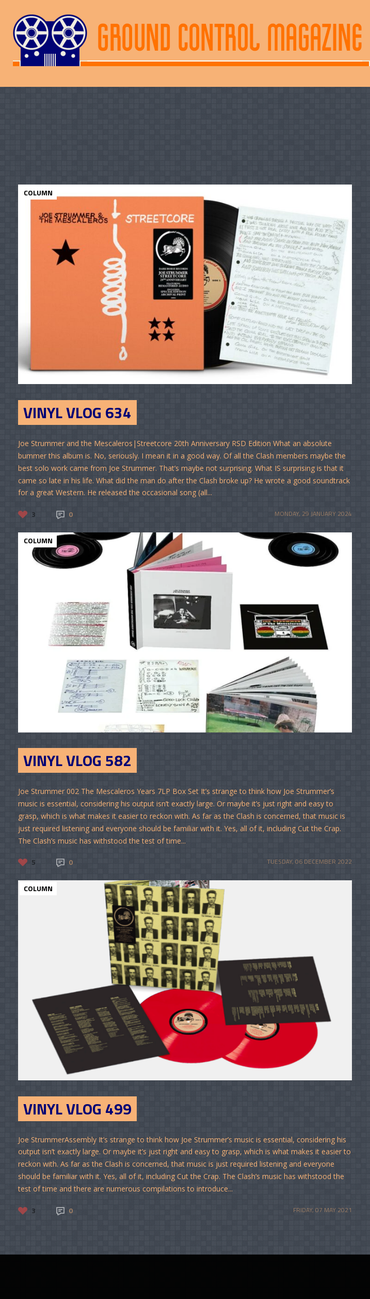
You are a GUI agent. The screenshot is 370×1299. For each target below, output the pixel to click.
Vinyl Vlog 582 (77, 760)
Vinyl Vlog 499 (77, 1109)
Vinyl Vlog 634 (77, 412)
